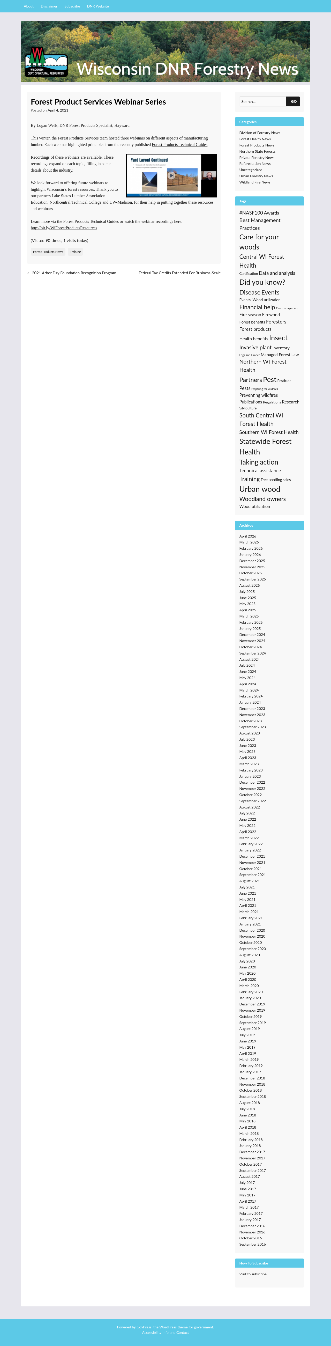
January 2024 (250, 702)
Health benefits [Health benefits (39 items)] (253, 338)
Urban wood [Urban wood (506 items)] (260, 488)
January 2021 (250, 924)
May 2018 (247, 1121)
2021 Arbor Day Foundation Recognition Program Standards (71, 275)
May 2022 (247, 825)
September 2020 (252, 948)
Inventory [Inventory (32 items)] (281, 347)
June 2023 (247, 745)
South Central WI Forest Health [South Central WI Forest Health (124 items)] (261, 420)
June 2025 (247, 597)
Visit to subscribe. (253, 1274)
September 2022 (252, 801)
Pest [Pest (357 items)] (269, 379)
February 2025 (251, 622)
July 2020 (247, 961)
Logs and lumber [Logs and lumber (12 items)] (249, 355)
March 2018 (249, 1133)
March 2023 (249, 764)
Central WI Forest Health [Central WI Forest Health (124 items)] (261, 261)
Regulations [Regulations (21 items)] (272, 402)
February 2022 (251, 844)
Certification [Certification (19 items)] (248, 273)
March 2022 (249, 838)
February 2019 (251, 1065)
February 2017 (251, 1213)
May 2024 (247, 677)
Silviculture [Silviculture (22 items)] (248, 408)
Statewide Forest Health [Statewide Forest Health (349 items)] (265, 446)
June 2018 (247, 1115)
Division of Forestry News (259, 132)
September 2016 (252, 1244)
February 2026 (251, 548)
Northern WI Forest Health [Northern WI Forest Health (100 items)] (263, 365)
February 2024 (251, 696)
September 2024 (252, 653)
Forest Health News (255, 139)
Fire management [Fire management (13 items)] (287, 308)
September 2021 (252, 874)
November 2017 (252, 1158)
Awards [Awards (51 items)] (271, 213)
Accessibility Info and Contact (165, 1332)
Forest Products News (48, 252)
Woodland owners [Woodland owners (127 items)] (262, 498)
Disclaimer (49, 6)
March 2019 (249, 1059)
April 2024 (247, 684)
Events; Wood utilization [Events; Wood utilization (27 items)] (260, 299)
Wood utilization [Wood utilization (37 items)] (254, 506)
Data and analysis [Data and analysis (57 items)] (277, 273)
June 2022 (247, 819)
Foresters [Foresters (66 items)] (276, 322)
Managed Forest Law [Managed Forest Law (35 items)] (280, 354)
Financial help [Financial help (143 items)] (257, 307)
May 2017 (247, 1195)
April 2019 (247, 1053)
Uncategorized (250, 169)
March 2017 (249, 1207)
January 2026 (250, 554)
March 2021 (249, 911)
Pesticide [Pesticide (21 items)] (284, 381)
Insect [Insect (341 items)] (278, 337)
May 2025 (247, 603)
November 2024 (252, 640)
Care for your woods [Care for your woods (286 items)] (259, 242)
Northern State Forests (257, 151)
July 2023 (247, 739)
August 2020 (249, 955)
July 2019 (247, 1035)
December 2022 (252, 782)
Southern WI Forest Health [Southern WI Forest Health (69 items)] (269, 432)
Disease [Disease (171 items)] (250, 292)
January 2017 (250, 1219)
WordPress (168, 1327)
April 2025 (247, 610)
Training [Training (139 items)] (249, 478)
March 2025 (249, 616)
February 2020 (251, 992)
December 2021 (252, 856)
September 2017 (252, 1170)
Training (75, 252)
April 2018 (247, 1127)
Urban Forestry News (256, 176)
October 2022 (250, 794)
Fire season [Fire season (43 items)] (250, 314)
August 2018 (249, 1102)
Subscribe (72, 6)
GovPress (144, 1327)
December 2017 (252, 1152)
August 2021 (249, 881)
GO (294, 101)
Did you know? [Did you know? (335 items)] (262, 282)
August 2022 (249, 807)
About (29, 6)
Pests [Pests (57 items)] (245, 388)
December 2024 (252, 634)
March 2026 (249, 542)
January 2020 (250, 998)
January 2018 (250, 1145)
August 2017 (249, 1176)
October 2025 (250, 573)
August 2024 (249, 659)
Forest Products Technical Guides (179, 144)
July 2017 (247, 1182)
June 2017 (247, 1189)
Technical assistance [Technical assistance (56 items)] (260, 470)
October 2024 (250, 647)
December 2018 (252, 1078)
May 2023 (247, 751)
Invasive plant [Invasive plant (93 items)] (255, 347)
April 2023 (247, 757)
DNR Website (98, 6)
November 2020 (252, 936)
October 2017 (250, 1164)
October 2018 (250, 1090)
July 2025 (247, 591)
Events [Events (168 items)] (270, 292)
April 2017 (247, 1201)
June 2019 (247, 1041)
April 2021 (247, 905)
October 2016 (250, 1238)
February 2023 (251, 770)
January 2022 (250, 850)
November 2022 (252, 788)
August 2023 (249, 733)
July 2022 (247, 813)
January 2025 (250, 628)
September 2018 (252, 1096)
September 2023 (252, 727)
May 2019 (247, 1047)
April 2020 (247, 979)
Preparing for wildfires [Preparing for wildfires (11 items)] (264, 389)
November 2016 (252, 1232)
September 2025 (252, 579)
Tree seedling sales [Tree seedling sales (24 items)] (276, 479)
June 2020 (247, 967)
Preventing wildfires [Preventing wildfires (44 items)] (258, 395)
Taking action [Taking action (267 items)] (259, 462)
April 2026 (247, 536)
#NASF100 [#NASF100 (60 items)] (251, 213)
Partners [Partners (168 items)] (250, 379)
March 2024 (249, 690)
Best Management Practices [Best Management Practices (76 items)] (260, 224)
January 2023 (250, 776)
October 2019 (250, 1016)
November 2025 (252, 567)
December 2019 (252, 1004)
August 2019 (249, 1028)
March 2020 (249, 985)
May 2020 (247, 973)
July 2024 (247, 665)
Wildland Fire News (254, 182)
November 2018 (252, 1084)
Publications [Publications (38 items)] (250, 401)
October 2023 (250, 721)
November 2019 (252, 1010)
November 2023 (252, 714)
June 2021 (247, 893)
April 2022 (247, 831)
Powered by (127, 1327)
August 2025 (249, 585)
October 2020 (250, 942)
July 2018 (247, 1109)
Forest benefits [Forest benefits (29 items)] (252, 322)
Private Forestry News (257, 157)
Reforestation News (255, 163)
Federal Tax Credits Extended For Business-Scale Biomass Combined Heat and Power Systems (180, 275)
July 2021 (247, 887)
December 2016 (252, 1226)
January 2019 (250, 1072)
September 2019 (252, 1022)
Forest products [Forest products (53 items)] (255, 329)
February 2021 (251, 918)
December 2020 (252, 930)
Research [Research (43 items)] (290, 401)
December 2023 (252, 708)
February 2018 (251, 1139)
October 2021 (250, 868)
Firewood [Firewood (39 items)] (271, 314)
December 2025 (252, 560)
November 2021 (252, 862)
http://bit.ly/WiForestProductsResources (64, 228)
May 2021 (247, 899)
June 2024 (247, 671)
